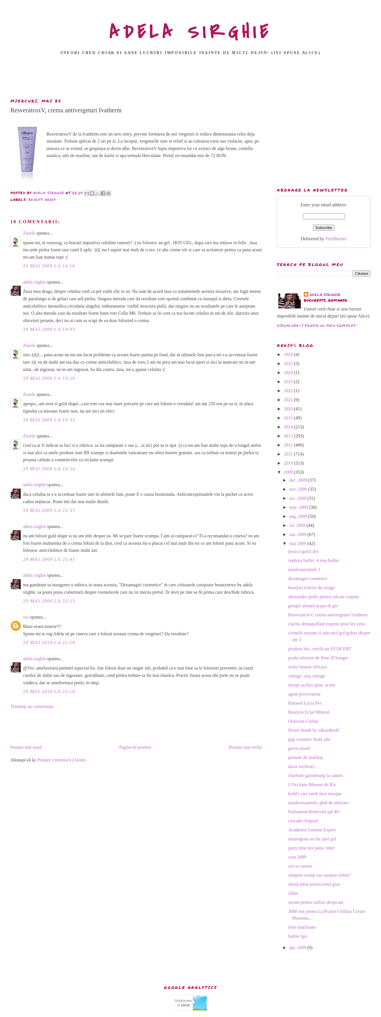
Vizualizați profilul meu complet (316, 325)
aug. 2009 (298, 516)
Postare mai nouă (26, 747)
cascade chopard (303, 820)
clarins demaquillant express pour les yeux (326, 623)
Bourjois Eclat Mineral (309, 712)
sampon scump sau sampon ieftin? (319, 875)
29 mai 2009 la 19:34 (49, 468)
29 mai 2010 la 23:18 (49, 691)
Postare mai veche (245, 747)
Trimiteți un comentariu (31, 706)
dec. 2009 (298, 480)
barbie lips (297, 936)
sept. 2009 (299, 507)
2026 (289, 354)
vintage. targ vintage (306, 675)
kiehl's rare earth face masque (315, 793)
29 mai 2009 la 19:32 (49, 419)
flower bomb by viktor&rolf (313, 730)
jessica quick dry (303, 551)
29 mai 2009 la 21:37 (49, 510)
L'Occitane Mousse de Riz (312, 784)
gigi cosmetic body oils (309, 739)
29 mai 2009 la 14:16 (49, 265)
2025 (289, 363)
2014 (289, 426)
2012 (289, 445)
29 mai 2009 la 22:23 (49, 600)
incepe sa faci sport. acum (311, 685)
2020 (289, 408)
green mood (299, 748)
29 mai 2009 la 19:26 (49, 378)
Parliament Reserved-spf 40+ (314, 811)
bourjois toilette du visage (311, 587)
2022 (289, 390)
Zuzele (29, 233)
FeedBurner (336, 238)
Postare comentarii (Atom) (62, 760)
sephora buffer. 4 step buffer (313, 560)
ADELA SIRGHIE (190, 32)
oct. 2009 (298, 498)
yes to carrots (300, 866)
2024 (289, 372)
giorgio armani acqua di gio (313, 605)
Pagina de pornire (135, 747)
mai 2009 (298, 543)
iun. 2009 (298, 534)
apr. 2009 (298, 947)
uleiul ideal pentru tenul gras (314, 884)
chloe (293, 893)
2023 (289, 381)
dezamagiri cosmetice (308, 578)
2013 (289, 436)
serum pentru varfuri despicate (315, 902)
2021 (289, 399)
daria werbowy (301, 766)
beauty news (42, 199)
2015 (289, 417)
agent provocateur (304, 694)
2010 (289, 463)
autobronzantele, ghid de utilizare (318, 802)
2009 (289, 472)
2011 (289, 454)
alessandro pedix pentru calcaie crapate (323, 596)
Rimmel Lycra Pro (305, 703)
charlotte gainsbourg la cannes (315, 775)
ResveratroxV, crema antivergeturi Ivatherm (328, 614)
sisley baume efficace (307, 666)
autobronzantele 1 (304, 569)
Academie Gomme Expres (312, 829)
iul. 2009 (298, 525)
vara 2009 (297, 857)
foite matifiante (302, 927)
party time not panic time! (311, 848)
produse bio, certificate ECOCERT (319, 648)
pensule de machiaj (305, 757)
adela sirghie (34, 282)
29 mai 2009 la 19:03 (49, 329)
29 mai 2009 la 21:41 (49, 559)
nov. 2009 (298, 489)
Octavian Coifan (303, 721)
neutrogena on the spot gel (312, 838)
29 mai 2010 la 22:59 (49, 642)
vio (26, 617)
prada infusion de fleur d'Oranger (318, 657)
